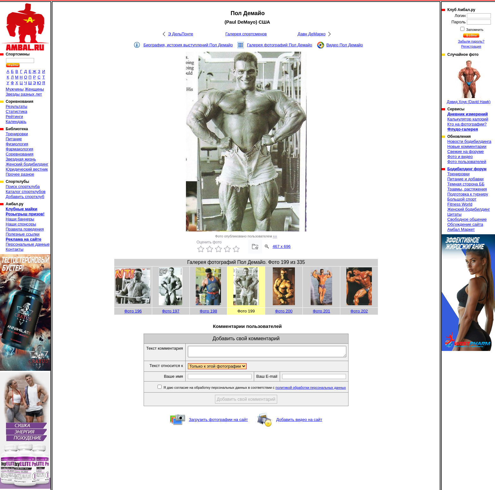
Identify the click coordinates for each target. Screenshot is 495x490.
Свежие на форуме (465, 151)
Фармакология (19, 149)
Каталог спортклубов (25, 191)
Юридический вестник (27, 169)
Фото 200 (283, 311)
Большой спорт (461, 199)
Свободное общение (467, 219)
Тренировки (17, 133)
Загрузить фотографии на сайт (218, 421)
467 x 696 (281, 246)
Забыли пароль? (471, 41)
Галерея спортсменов (246, 34)
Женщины (34, 89)
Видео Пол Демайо (344, 45)
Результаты (16, 106)
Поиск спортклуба (23, 186)
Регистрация (471, 46)
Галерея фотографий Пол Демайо (279, 45)
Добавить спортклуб (25, 196)
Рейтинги (14, 116)
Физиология (17, 144)
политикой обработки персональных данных (320, 389)
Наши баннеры (20, 219)
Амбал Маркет (461, 229)
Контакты (14, 249)
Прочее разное (20, 174)
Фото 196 (133, 311)
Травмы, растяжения (467, 189)
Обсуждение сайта (465, 224)
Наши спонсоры (21, 224)
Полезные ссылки (22, 234)
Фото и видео (460, 156)
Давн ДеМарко (311, 34)
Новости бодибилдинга (469, 141)
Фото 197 (170, 311)
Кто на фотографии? (467, 124)
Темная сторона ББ (466, 184)
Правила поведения (25, 229)
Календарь (16, 121)
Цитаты (454, 214)
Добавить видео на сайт (299, 421)
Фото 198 (208, 311)
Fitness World (459, 204)
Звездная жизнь (21, 159)
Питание (14, 139)
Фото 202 (359, 311)
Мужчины (15, 89)
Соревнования (19, 154)
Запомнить (474, 30)
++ (275, 236)
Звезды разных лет (24, 94)
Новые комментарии (466, 146)
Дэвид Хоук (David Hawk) (469, 82)
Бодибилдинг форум (466, 169)
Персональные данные (28, 244)
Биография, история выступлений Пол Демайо (188, 45)
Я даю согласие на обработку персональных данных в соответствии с (263, 389)
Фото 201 (321, 311)
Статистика (16, 111)
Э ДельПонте (180, 34)
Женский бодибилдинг (27, 164)
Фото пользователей (466, 161)
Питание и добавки (465, 179)
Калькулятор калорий (467, 119)
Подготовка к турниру (467, 194)
